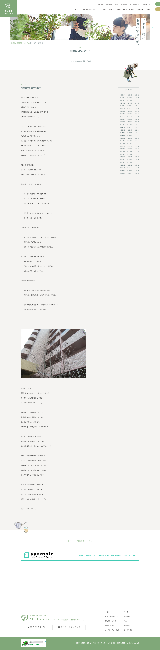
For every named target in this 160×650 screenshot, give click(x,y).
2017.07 (129, 170)
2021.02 (122, 135)
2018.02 (122, 165)
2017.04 (129, 173)
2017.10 (129, 167)
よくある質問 (134, 4)
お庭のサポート (108, 9)
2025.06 (136, 97)
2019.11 (129, 146)
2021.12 (136, 124)
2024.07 (129, 103)
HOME (77, 9)
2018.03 (136, 162)
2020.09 (136, 138)
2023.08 (136, 108)
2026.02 (129, 95)
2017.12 (136, 165)
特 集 (100, 4)
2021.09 (136, 127)
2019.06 (122, 151)
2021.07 (129, 130)
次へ (90, 541)
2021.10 (129, 127)
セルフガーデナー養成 (125, 9)
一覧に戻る (80, 541)
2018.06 (136, 159)
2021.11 (122, 127)
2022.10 (136, 116)
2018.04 (129, 162)
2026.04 (122, 95)
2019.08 (129, 149)
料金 (116, 4)
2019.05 (129, 151)
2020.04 (136, 140)
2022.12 (122, 116)
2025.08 (129, 97)
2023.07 (122, 111)
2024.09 (122, 103)
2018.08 (129, 159)
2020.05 (129, 140)
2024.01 (136, 105)
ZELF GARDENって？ (91, 9)
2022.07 (129, 119)
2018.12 (122, 157)
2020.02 (129, 143)
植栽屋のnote (158, 24)
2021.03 (136, 132)
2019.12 (122, 146)
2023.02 (129, 113)
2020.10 (129, 138)
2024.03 (122, 105)
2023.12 (122, 108)
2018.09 (122, 159)
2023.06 (129, 111)
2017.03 (136, 173)
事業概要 (124, 4)
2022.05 (122, 122)
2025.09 (122, 97)
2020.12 (136, 135)
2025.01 (136, 100)
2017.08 (122, 170)
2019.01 (136, 154)
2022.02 (122, 124)
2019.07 (136, 149)
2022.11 (129, 116)
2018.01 (129, 165)
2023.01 (136, 113)
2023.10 (129, 108)
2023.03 (122, 113)
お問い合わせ (146, 4)
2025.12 (136, 95)
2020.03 (122, 143)
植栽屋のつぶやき (143, 9)
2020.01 (136, 143)
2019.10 (136, 146)
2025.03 (122, 100)
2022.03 (136, 122)
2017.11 (122, 167)
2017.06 (136, 170)
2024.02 (129, 105)
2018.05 (122, 162)
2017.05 (122, 173)
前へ (69, 541)
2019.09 (122, 149)
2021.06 (136, 130)
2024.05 (136, 103)
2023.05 (136, 111)
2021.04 (129, 132)
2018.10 (136, 157)
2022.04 (129, 122)
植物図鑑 (109, 4)
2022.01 (129, 124)
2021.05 (122, 132)
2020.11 (122, 138)
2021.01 (129, 135)
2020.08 (122, 140)
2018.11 (129, 157)
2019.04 (136, 151)
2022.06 (136, 119)
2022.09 (122, 119)
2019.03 (122, 154)
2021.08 (122, 130)
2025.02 (129, 100)
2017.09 (136, 167)
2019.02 (129, 154)
